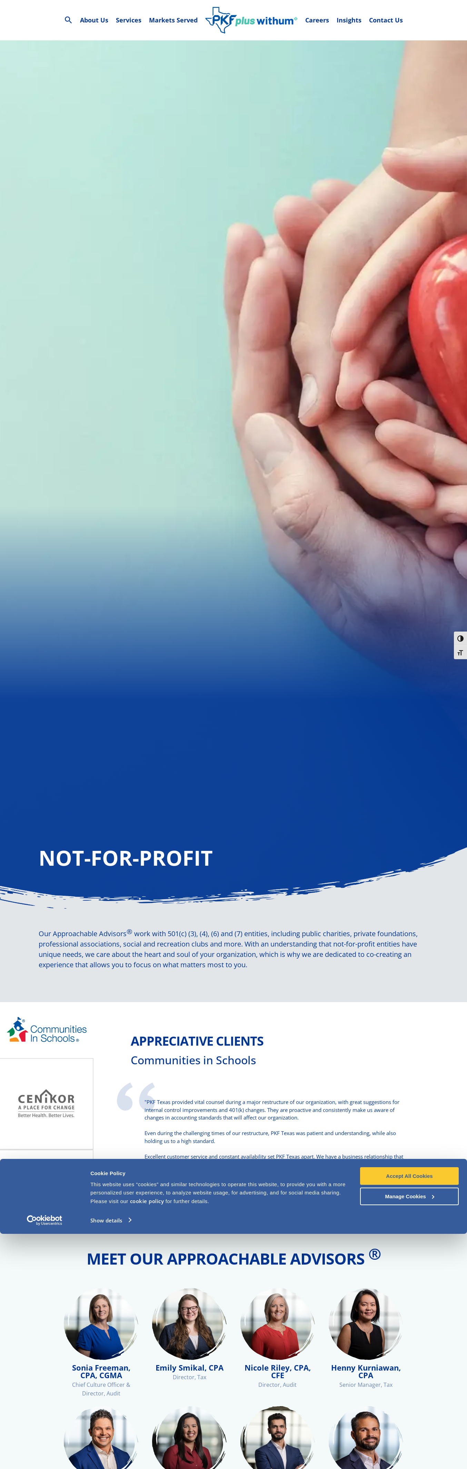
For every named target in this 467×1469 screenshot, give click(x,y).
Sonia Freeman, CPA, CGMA (101, 1382)
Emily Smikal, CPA (189, 1378)
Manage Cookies (409, 1431)
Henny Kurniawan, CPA (366, 1382)
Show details (106, 1455)
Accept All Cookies (409, 1411)
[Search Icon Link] (68, 20)
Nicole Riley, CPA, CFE (278, 1382)
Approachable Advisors (92, 944)
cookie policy (147, 1436)
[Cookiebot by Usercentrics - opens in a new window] (44, 1455)
